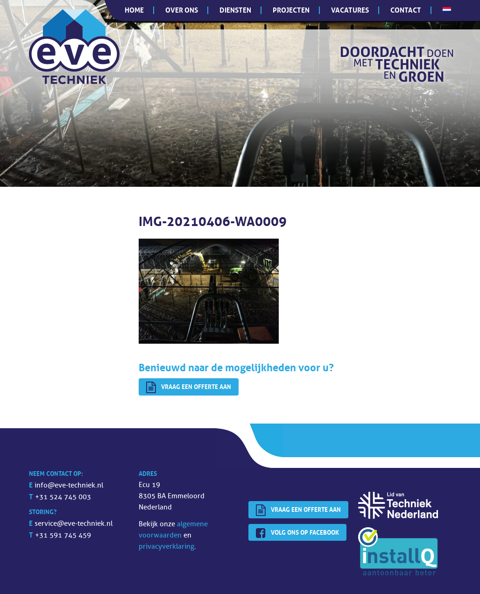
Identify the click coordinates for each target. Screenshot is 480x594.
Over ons (181, 10)
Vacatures (350, 10)
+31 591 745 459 (63, 535)
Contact (405, 10)
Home (134, 10)
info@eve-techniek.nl (69, 485)
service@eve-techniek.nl (74, 523)
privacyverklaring (166, 546)
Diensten (235, 10)
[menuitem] (447, 10)
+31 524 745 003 (63, 497)
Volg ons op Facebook (297, 533)
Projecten (291, 10)
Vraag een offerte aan (188, 387)
